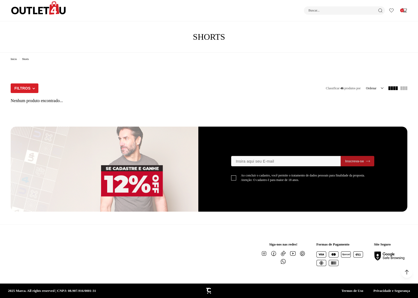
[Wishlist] (391, 10)
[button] (407, 272)
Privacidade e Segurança (391, 291)
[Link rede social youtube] (293, 253)
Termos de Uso (352, 291)
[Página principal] (38, 10)
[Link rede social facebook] (274, 253)
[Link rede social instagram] (264, 253)
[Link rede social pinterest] (302, 253)
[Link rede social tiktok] (283, 253)
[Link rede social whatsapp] (283, 261)
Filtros (22, 88)
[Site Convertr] (209, 291)
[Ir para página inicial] (14, 59)
